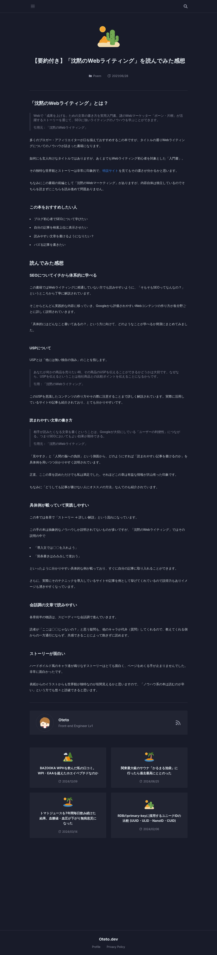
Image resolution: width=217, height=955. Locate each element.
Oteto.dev (108, 939)
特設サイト (110, 171)
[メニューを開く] (33, 6)
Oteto (61, 720)
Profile (96, 946)
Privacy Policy (116, 946)
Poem (95, 76)
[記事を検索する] (186, 6)
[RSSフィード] (178, 723)
